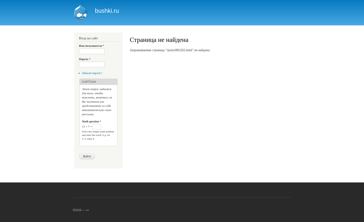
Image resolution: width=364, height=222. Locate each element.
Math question (91, 121)
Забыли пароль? (92, 73)
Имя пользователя (91, 45)
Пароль (84, 59)
